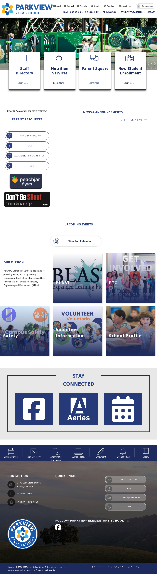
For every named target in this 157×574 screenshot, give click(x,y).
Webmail (70, 6)
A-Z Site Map (133, 567)
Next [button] (154, 63)
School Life (92, 12)
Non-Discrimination (23, 136)
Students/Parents (132, 12)
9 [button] (155, 68)
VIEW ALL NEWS (134, 119)
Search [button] (97, 6)
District (58, 6)
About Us (76, 12)
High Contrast (121, 567)
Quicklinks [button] (126, 6)
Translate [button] (111, 6)
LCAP (19, 146)
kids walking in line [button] (147, 68)
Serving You (110, 12)
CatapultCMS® (31, 570)
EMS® (41, 570)
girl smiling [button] (151, 68)
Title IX (20, 166)
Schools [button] (83, 6)
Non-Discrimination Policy (101, 567)
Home (65, 12)
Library (150, 12)
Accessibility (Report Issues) (26, 156)
